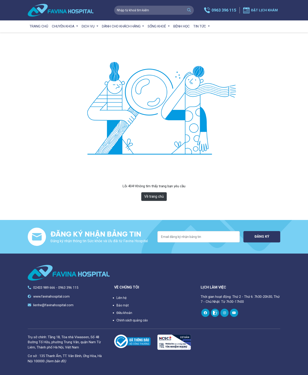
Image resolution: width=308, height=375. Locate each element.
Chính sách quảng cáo (132, 320)
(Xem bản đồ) (55, 361)
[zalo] (215, 313)
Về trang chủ (154, 196)
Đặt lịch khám (264, 10)
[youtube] (234, 313)
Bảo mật (122, 305)
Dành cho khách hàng (121, 26)
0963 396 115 (224, 10)
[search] (189, 10)
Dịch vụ (89, 26)
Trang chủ (39, 26)
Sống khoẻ (157, 26)
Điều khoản (124, 313)
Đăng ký (262, 236)
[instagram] (224, 313)
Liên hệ (121, 298)
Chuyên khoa (63, 26)
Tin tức (200, 26)
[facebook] (205, 313)
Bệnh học (181, 26)
